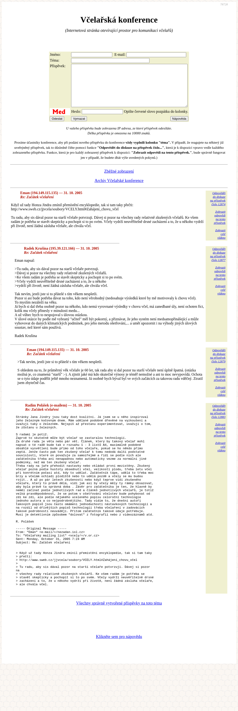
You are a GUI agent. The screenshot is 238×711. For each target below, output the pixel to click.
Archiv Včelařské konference (119, 189)
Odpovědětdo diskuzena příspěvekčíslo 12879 (217, 364)
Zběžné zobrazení (119, 179)
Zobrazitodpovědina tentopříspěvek (219, 225)
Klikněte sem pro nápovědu (119, 680)
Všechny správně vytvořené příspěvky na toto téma (119, 646)
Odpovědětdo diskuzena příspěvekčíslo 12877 (217, 262)
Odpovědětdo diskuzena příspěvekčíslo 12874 (217, 207)
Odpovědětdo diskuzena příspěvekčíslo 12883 (217, 419)
